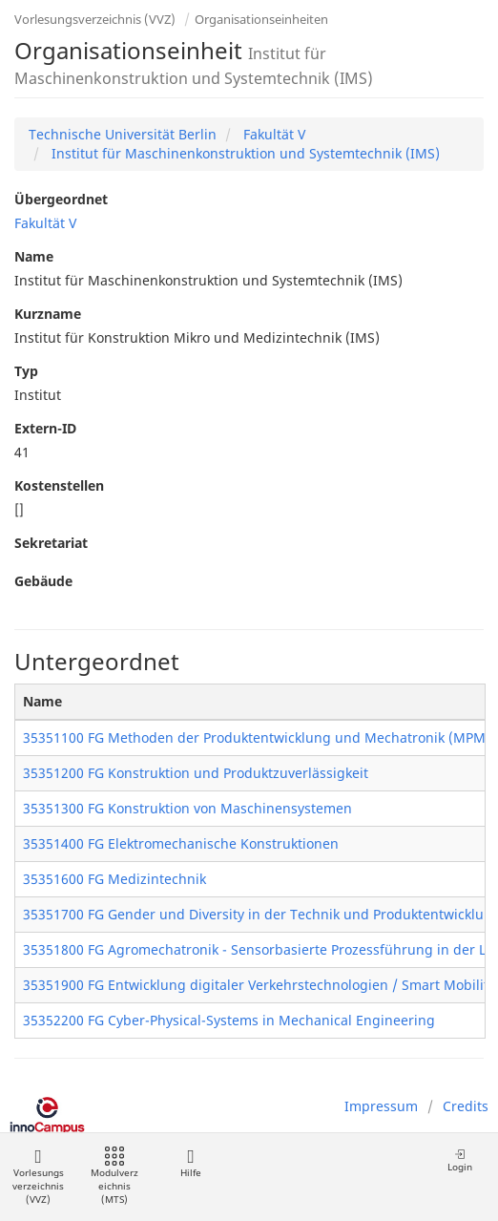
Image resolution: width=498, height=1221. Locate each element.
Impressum (381, 1106)
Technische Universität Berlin (123, 134)
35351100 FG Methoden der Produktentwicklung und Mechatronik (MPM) (256, 737)
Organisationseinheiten (261, 19)
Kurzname (47, 314)
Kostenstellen (59, 485)
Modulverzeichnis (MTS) (114, 1176)
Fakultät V (272, 134)
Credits (465, 1106)
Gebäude (43, 581)
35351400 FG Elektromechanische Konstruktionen (181, 843)
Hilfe (190, 1163)
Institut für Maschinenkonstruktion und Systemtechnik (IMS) (244, 153)
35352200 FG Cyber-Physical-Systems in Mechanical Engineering (229, 1020)
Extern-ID (45, 428)
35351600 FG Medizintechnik (114, 879)
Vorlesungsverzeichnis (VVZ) (95, 19)
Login (459, 1160)
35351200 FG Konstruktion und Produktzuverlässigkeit (195, 773)
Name (33, 256)
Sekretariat (51, 543)
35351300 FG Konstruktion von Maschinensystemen (187, 808)
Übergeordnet (61, 199)
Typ (26, 371)
